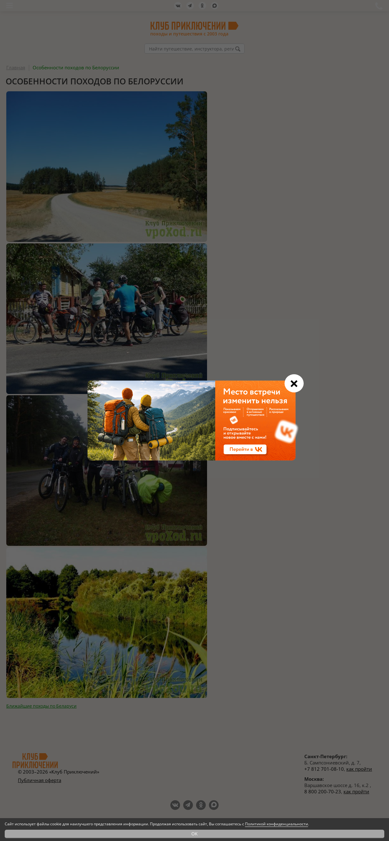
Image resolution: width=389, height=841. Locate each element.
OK (194, 834)
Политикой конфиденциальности (276, 824)
